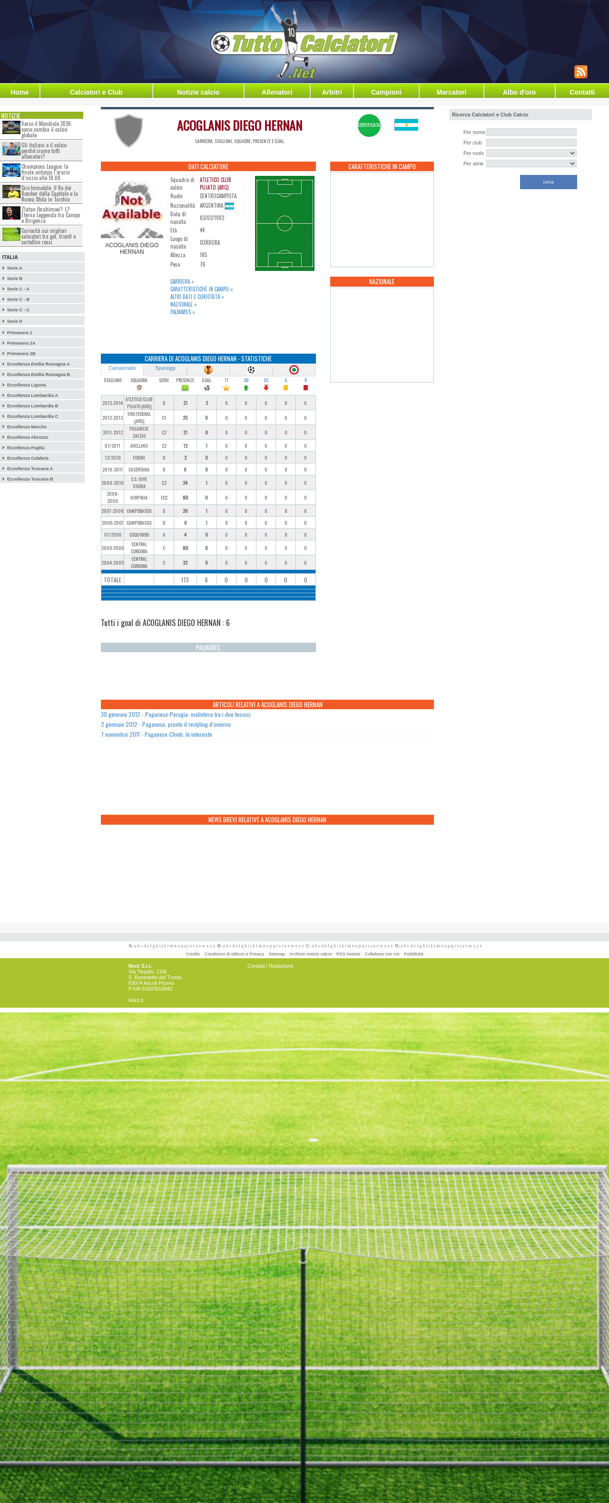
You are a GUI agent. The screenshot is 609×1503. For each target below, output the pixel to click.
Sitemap (277, 954)
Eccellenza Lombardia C (32, 416)
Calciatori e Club (96, 92)
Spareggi (165, 368)
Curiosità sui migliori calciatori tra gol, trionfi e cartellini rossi (48, 236)
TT (226, 380)
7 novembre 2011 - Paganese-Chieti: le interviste (156, 734)
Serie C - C (18, 310)
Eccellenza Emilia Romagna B (38, 374)
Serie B (14, 278)
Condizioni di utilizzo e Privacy (234, 954)
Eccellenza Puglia (25, 447)
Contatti (582, 92)
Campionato (122, 368)
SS (266, 380)
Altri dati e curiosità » (197, 296)
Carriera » (182, 281)
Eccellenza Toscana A (30, 468)
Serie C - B (18, 299)
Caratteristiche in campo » (201, 289)
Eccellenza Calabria (28, 458)
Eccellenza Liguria (26, 385)
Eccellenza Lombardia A (32, 395)
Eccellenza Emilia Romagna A (38, 364)
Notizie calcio (198, 92)
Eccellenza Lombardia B (32, 406)
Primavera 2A (21, 343)
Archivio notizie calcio (310, 954)
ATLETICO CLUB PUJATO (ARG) (215, 183)
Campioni (386, 92)
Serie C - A (18, 289)
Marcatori (451, 92)
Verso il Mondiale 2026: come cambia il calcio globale (46, 129)
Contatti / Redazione (270, 966)
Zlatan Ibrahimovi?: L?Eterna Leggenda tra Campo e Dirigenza (50, 214)
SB (246, 380)
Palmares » (182, 312)
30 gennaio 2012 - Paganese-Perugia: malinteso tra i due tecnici (176, 714)
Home (19, 92)
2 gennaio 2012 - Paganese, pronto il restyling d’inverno (166, 724)
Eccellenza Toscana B (30, 479)
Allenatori (277, 92)
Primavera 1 (19, 332)
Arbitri (332, 92)
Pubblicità (413, 954)
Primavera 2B (21, 353)
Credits (193, 954)
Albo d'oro (519, 92)
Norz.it (135, 1000)
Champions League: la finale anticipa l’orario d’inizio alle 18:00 (45, 172)
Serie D (14, 321)
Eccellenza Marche (27, 426)
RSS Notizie (348, 954)
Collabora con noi (382, 954)
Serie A (14, 268)
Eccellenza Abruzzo (28, 437)
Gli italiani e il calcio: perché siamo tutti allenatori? (44, 150)
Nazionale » (183, 304)
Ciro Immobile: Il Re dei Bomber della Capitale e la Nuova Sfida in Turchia (49, 193)
